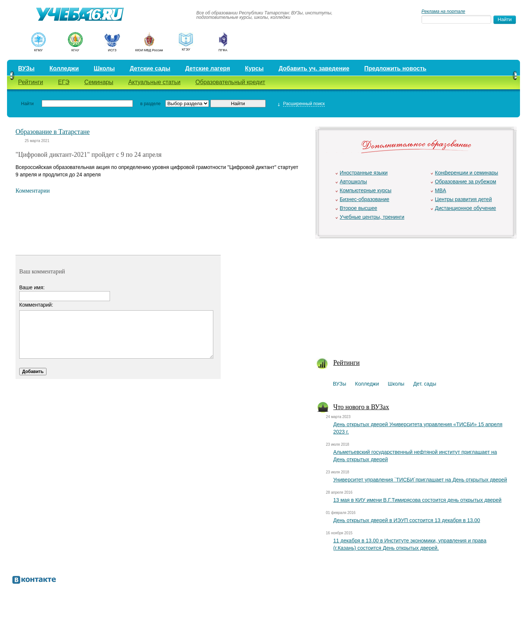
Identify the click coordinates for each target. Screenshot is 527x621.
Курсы (254, 68)
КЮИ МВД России (149, 50)
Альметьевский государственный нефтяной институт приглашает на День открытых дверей (415, 455)
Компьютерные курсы (366, 190)
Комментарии (33, 190)
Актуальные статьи (154, 82)
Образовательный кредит (230, 82)
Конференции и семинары (466, 173)
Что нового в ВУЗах (361, 407)
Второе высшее (358, 208)
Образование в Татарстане (53, 131)
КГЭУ (186, 49)
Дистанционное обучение (465, 208)
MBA (440, 190)
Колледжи (64, 68)
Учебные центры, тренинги (372, 217)
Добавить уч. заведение (314, 68)
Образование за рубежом (465, 181)
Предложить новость (395, 68)
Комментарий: (36, 305)
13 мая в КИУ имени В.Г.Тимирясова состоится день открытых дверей (417, 500)
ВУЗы (26, 68)
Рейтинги (30, 82)
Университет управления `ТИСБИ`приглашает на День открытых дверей (420, 480)
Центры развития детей (463, 199)
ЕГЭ (63, 82)
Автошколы (353, 181)
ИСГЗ (112, 50)
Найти (27, 103)
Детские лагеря (207, 68)
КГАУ (75, 50)
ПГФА (222, 50)
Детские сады (150, 68)
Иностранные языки (364, 173)
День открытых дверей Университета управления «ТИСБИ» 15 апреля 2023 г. (417, 428)
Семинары (98, 82)
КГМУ (38, 50)
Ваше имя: (32, 287)
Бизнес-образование (364, 199)
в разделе (150, 103)
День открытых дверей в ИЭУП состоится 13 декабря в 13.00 (406, 520)
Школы (104, 68)
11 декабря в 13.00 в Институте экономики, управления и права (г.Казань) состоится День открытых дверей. (409, 544)
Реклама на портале (443, 11)
